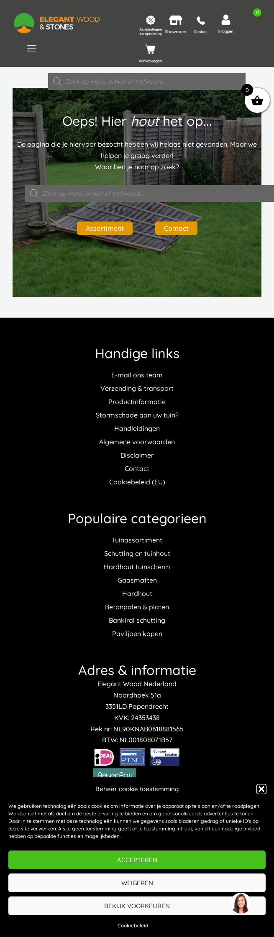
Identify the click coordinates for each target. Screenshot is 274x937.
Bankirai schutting (137, 620)
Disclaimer (137, 455)
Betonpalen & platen (137, 607)
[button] (261, 789)
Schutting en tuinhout (137, 553)
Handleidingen (137, 428)
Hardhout (137, 593)
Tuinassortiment (137, 540)
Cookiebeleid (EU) (137, 482)
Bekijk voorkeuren (137, 906)
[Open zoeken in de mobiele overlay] (147, 81)
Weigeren (137, 883)
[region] (240, 903)
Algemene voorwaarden (137, 442)
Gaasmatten (137, 580)
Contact (176, 228)
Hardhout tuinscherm (137, 567)
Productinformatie (137, 401)
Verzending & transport (137, 388)
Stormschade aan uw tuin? (137, 415)
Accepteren (137, 860)
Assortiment (105, 228)
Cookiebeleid (133, 925)
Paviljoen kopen (137, 633)
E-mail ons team (137, 375)
